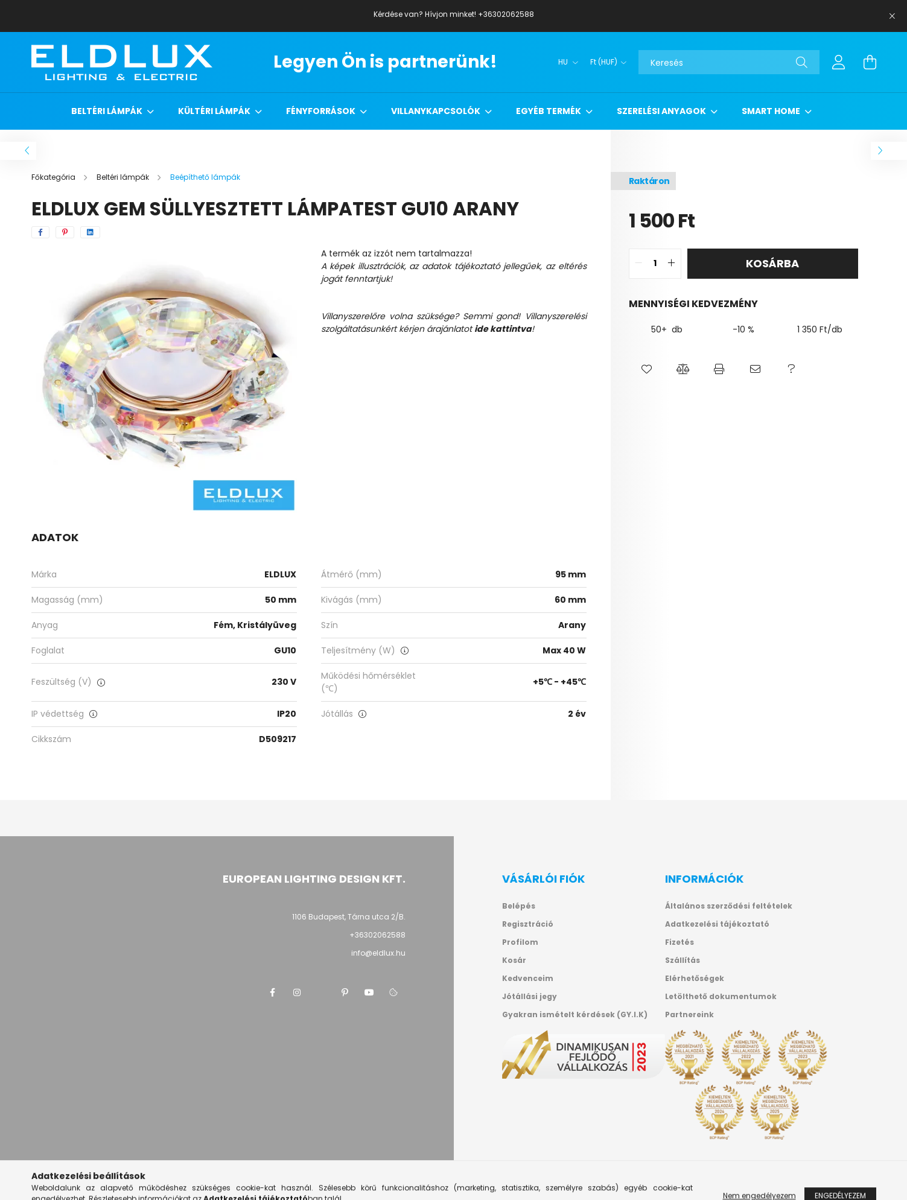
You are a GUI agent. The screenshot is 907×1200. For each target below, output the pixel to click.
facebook (273, 992)
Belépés (518, 906)
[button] (647, 369)
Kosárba (772, 263)
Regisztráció (527, 924)
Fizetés (679, 942)
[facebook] (40, 232)
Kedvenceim (527, 978)
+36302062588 (377, 935)
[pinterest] (65, 232)
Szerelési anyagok (662, 111)
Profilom (520, 942)
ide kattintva (503, 329)
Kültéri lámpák (215, 111)
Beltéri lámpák (107, 111)
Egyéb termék (549, 111)
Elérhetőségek (694, 978)
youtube (369, 992)
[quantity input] (655, 263)
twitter (321, 992)
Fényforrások (321, 111)
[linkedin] (90, 232)
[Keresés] (728, 62)
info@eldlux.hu (378, 953)
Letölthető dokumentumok (721, 996)
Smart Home (772, 111)
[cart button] (870, 62)
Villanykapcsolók (436, 111)
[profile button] (839, 62)
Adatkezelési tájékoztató (717, 924)
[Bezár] (892, 16)
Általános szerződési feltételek (728, 906)
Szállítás (682, 960)
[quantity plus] (672, 264)
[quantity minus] (638, 264)
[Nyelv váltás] (565, 62)
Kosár (514, 960)
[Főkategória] (54, 177)
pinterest (345, 992)
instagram (297, 992)
